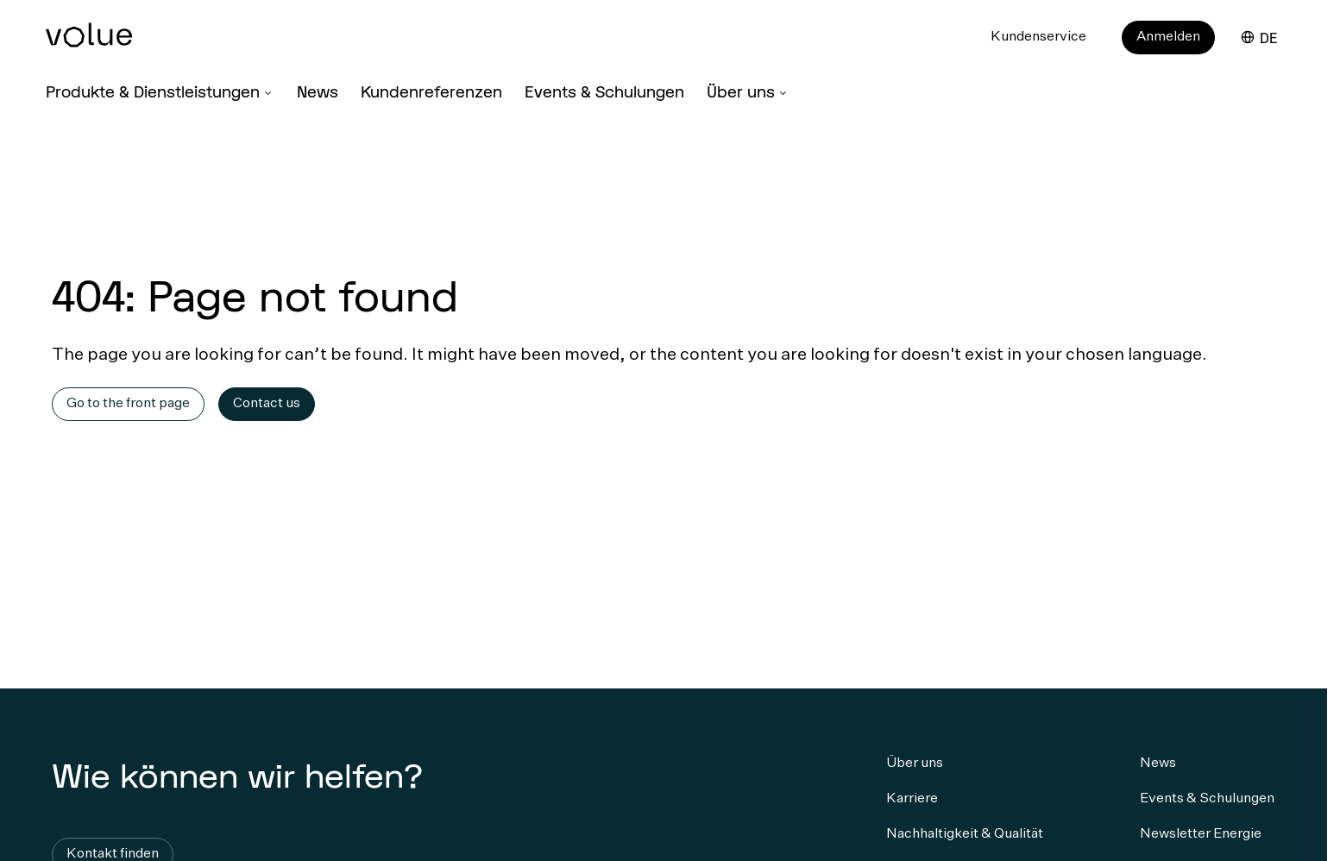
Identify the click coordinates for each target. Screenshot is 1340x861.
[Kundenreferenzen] (431, 96)
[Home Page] (115, 44)
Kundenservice (1038, 37)
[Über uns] (748, 95)
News (317, 91)
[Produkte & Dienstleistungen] (160, 95)
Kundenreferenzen (431, 91)
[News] (317, 96)
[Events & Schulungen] (604, 96)
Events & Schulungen (604, 91)
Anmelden (1168, 37)
